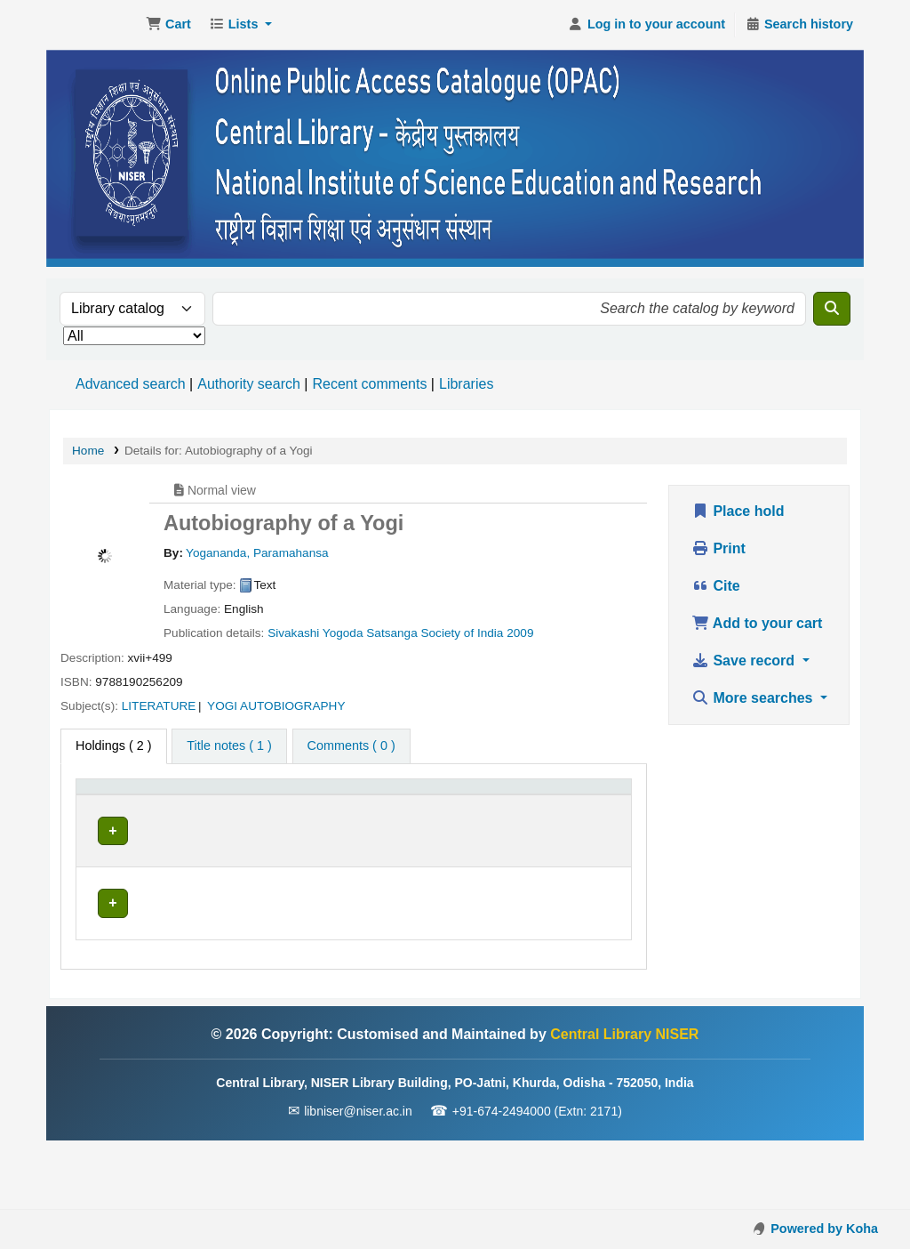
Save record (745, 660)
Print (718, 548)
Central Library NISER (94, 25)
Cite (715, 585)
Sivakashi (293, 633)
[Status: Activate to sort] (509, 805)
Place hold (737, 511)
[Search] (831, 309)
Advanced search (131, 383)
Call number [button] (356, 814)
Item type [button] (112, 814)
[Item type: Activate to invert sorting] (136, 805)
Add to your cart (756, 623)
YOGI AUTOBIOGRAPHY (276, 706)
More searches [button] (754, 697)
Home (88, 450)
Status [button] (498, 814)
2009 (520, 633)
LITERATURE (159, 706)
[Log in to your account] (646, 25)
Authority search (248, 383)
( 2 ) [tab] (114, 745)
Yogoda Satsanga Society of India (413, 633)
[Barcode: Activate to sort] (589, 805)
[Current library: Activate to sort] (253, 805)
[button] (168, 25)
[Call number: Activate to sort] (391, 805)
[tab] (229, 746)
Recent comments (369, 383)
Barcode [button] (578, 814)
